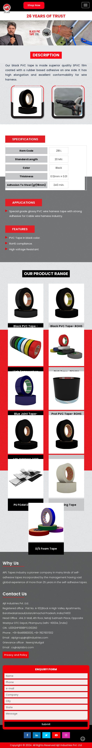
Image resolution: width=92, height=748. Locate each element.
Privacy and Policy (15, 655)
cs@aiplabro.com (22, 647)
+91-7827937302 (43, 632)
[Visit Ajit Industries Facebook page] (27, 735)
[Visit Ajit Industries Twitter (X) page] (46, 735)
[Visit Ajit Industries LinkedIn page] (37, 735)
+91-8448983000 (22, 632)
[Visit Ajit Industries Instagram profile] (66, 735)
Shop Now (34, 5)
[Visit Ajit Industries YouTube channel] (56, 735)
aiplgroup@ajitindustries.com (29, 637)
